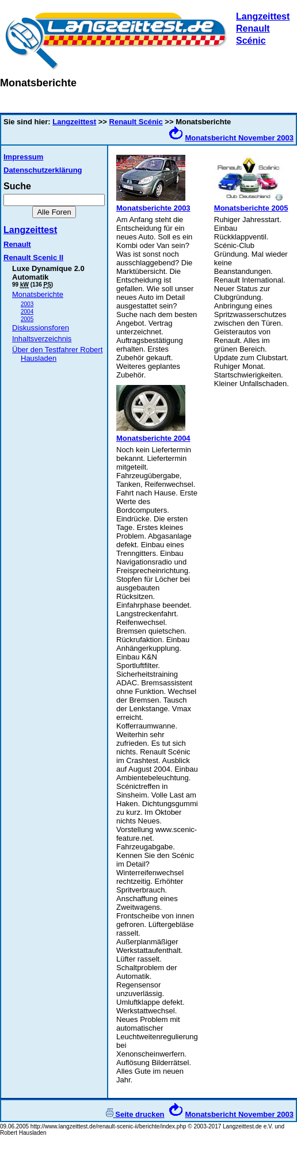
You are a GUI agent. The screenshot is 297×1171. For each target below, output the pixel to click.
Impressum (23, 156)
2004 (27, 311)
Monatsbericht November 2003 (239, 137)
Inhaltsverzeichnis (41, 338)
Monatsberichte (37, 294)
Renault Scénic (136, 121)
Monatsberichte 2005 (251, 208)
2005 (27, 319)
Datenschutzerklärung (42, 170)
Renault (17, 244)
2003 (27, 304)
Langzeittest (263, 16)
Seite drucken (135, 1114)
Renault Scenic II (33, 257)
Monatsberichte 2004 (153, 438)
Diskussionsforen (40, 327)
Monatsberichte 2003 (153, 208)
